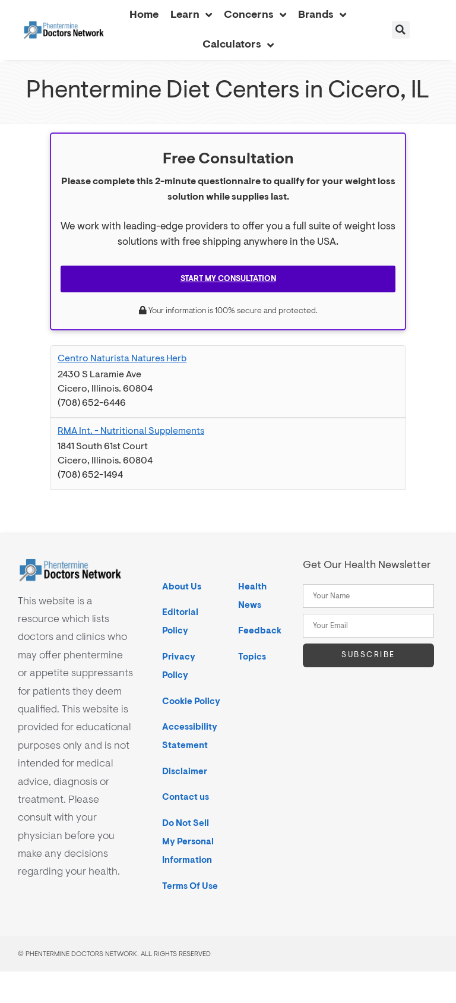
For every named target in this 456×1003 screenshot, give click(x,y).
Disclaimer (184, 771)
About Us (181, 586)
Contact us (185, 797)
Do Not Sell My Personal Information (188, 842)
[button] (401, 30)
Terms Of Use (190, 886)
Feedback (259, 630)
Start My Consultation (228, 278)
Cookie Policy (191, 701)
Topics (252, 657)
